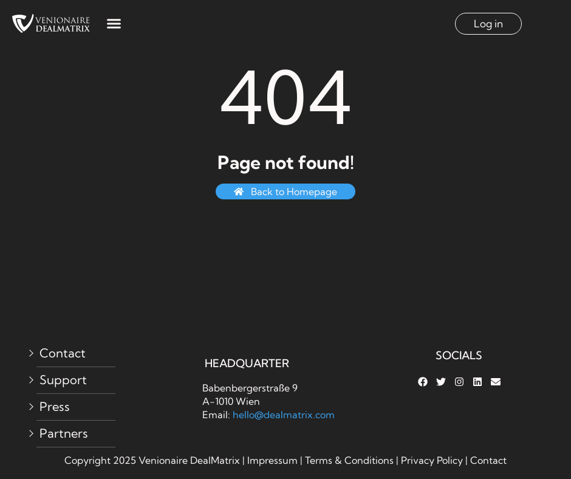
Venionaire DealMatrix (189, 460)
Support (63, 379)
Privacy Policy (433, 460)
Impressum (272, 460)
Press (54, 406)
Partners (63, 433)
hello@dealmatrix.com (284, 414)
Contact (62, 352)
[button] (113, 23)
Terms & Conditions (349, 460)
